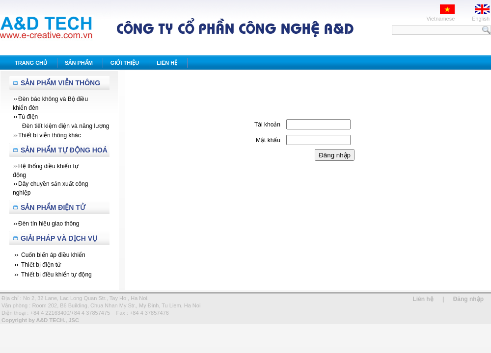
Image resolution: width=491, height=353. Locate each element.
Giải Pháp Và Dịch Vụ (59, 238)
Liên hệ (422, 299)
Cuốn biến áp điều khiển (53, 255)
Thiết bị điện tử (41, 264)
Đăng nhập (468, 299)
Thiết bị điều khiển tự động (56, 274)
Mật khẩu (268, 140)
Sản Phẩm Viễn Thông (60, 83)
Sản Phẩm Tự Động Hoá (64, 150)
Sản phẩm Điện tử (53, 207)
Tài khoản (267, 124)
